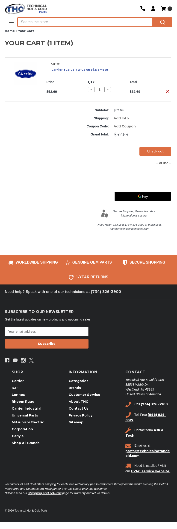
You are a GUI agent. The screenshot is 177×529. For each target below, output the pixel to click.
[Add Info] (121, 118)
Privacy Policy (80, 415)
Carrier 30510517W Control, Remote (79, 69)
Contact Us (78, 408)
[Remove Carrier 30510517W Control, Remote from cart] (167, 91)
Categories (78, 381)
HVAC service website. (150, 471)
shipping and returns (44, 493)
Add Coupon (125, 126)
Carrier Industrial (26, 408)
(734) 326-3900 (106, 292)
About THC (78, 402)
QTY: (91, 82)
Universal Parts (25, 415)
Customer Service (84, 395)
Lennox (18, 395)
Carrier (18, 381)
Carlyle (18, 436)
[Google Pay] (143, 196)
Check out (155, 151)
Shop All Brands (25, 443)
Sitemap (76, 422)
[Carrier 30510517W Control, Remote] (99, 89)
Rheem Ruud (23, 402)
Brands (75, 388)
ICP (15, 388)
